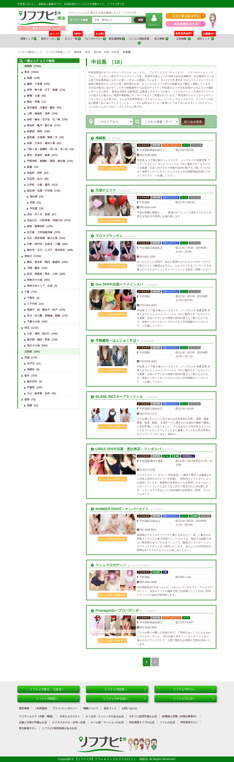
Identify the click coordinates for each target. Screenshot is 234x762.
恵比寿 (33, 196)
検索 (140, 19)
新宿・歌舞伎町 (36, 226)
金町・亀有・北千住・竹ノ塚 (43, 119)
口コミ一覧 (74, 37)
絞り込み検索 (193, 121)
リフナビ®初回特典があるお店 (59, 728)
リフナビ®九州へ (193, 698)
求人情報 (161, 38)
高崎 (29, 405)
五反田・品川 (34, 178)
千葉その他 (33, 321)
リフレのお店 (167, 722)
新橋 (29, 166)
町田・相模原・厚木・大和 (42, 273)
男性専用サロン (189, 722)
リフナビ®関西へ (56, 698)
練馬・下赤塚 (34, 83)
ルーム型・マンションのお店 (107, 722)
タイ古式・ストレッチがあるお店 (104, 716)
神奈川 (28, 256)
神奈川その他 (34, 279)
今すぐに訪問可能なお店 (143, 716)
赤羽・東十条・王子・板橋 (42, 89)
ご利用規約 (40, 708)
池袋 (29, 77)
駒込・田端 (33, 101)
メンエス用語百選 (139, 41)
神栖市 (31, 369)
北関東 (28, 351)
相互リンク (206, 37)
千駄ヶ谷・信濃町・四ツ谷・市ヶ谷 (47, 149)
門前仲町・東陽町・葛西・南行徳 (46, 161)
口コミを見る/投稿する (112, 168)
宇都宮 (31, 387)
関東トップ (28, 38)
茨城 (26, 357)
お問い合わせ (129, 708)
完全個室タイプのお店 (141, 722)
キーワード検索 (79, 19)
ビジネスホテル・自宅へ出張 (68, 722)
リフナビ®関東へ (124, 689)
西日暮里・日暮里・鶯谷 (41, 107)
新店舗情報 (117, 38)
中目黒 (33, 208)
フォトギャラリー (95, 37)
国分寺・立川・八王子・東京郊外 (46, 249)
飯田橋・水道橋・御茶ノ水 (42, 137)
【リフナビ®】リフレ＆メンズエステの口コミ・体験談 (112, 759)
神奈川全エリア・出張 (39, 285)
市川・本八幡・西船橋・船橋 (43, 315)
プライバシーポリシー (65, 708)
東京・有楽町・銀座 (38, 155)
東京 (26, 72)
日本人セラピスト (70, 716)
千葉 (26, 291)
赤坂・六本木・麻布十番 (41, 143)
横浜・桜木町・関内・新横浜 (43, 262)
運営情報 (24, 708)
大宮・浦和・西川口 (38, 333)
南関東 (28, 66)
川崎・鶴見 (33, 267)
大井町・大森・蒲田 (38, 184)
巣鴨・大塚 (33, 95)
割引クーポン (50, 37)
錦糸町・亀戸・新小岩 (39, 125)
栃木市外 (32, 381)
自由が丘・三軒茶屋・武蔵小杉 (45, 220)
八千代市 (32, 303)
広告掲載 (183, 38)
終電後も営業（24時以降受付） (180, 716)
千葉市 (31, 297)
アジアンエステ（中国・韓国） (37, 716)
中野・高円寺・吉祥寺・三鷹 (43, 244)
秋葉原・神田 (34, 131)
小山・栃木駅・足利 (38, 393)
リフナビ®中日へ (193, 689)
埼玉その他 (33, 345)
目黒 (32, 202)
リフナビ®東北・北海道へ (53, 689)
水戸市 (31, 363)
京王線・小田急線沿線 (39, 232)
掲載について (90, 708)
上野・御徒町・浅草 (38, 113)
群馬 (26, 399)
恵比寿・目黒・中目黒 (39, 190)
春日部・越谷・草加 (38, 339)
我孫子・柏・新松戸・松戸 (42, 309)
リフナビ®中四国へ (124, 698)
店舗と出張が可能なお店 (33, 722)
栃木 (26, 375)
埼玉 (26, 327)
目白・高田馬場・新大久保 (42, 238)
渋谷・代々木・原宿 (38, 214)
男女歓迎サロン (28, 728)
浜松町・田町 (34, 172)
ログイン (154, 20)
